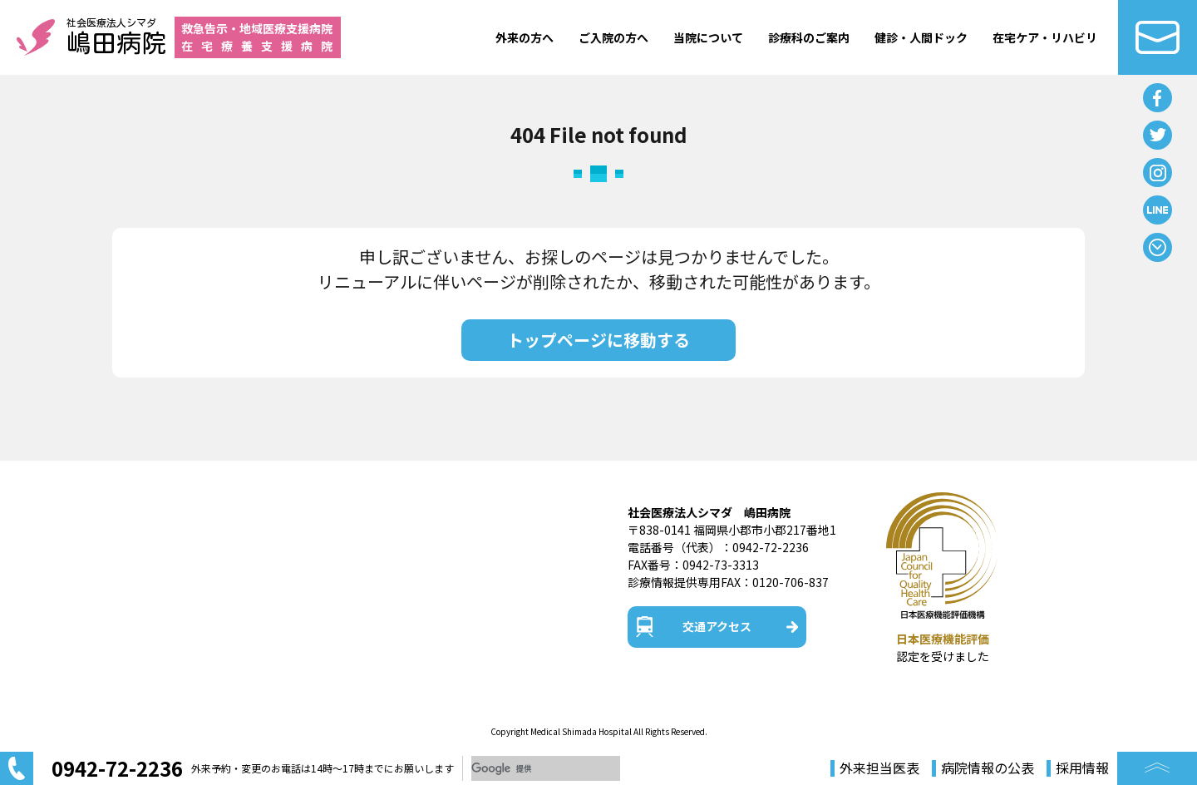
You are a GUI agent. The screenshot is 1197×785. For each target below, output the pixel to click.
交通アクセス (716, 626)
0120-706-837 (790, 582)
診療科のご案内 (809, 37)
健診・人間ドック (921, 37)
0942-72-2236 (770, 547)
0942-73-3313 (720, 564)
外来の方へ (524, 37)
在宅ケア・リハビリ (1045, 37)
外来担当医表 (879, 768)
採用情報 (1082, 768)
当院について (708, 37)
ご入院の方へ (613, 37)
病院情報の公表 (987, 768)
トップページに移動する (598, 340)
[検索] (545, 768)
